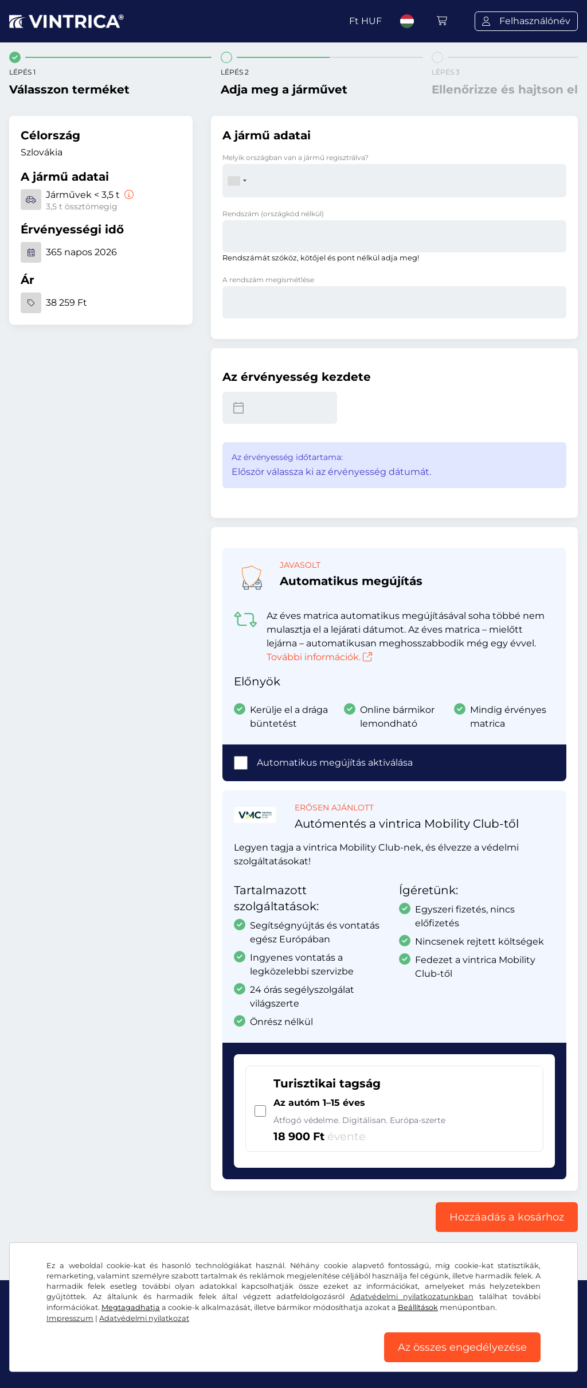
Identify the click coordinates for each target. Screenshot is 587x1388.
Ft (365, 20)
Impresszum (69, 1318)
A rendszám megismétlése (268, 279)
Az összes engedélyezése (462, 1347)
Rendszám (273, 213)
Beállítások (418, 1307)
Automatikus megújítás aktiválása (335, 762)
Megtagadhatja (130, 1307)
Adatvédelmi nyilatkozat (144, 1318)
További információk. (319, 657)
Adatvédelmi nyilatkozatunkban (412, 1296)
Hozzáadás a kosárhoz (506, 1217)
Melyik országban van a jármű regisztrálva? (295, 157)
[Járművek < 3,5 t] (128, 194)
